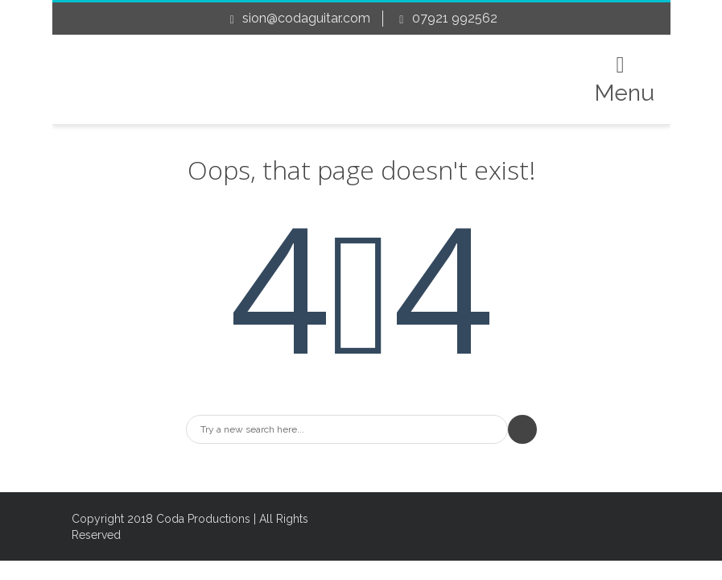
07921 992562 (454, 18)
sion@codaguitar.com (306, 18)
